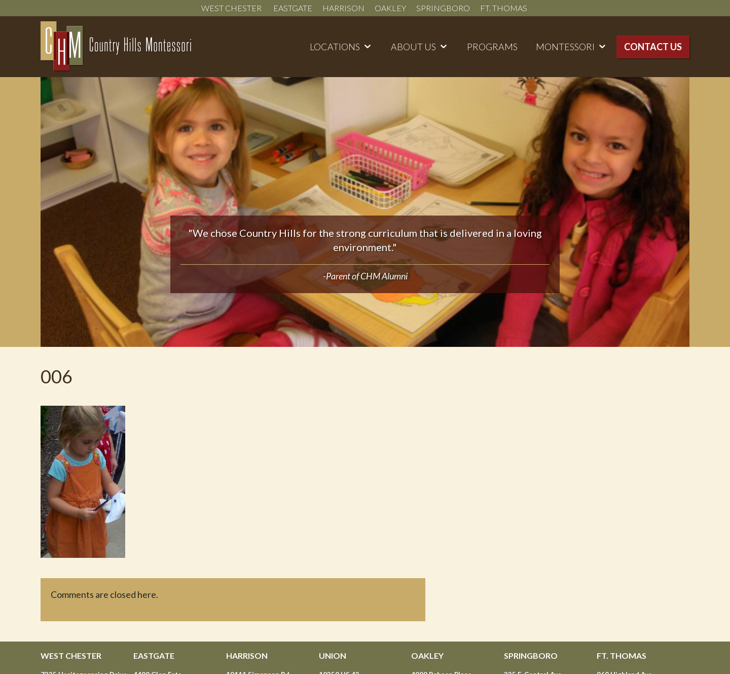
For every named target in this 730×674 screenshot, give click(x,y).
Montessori (565, 46)
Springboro (443, 8)
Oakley (390, 8)
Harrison (343, 8)
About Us (413, 46)
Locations (335, 46)
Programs (492, 46)
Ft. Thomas (504, 8)
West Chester (232, 8)
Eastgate (292, 8)
